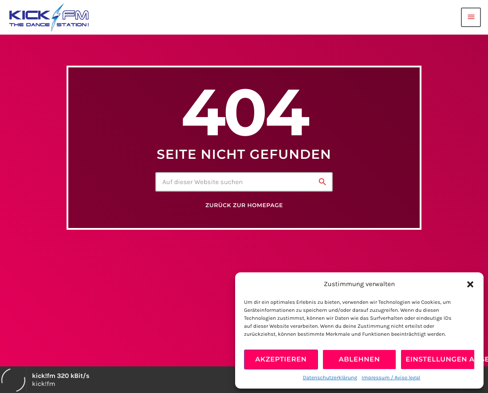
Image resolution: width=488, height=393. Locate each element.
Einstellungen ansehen (440, 359)
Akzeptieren (281, 359)
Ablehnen (359, 359)
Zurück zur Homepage (244, 205)
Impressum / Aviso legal (391, 378)
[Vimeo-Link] (49, 17)
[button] (470, 284)
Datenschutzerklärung (330, 378)
